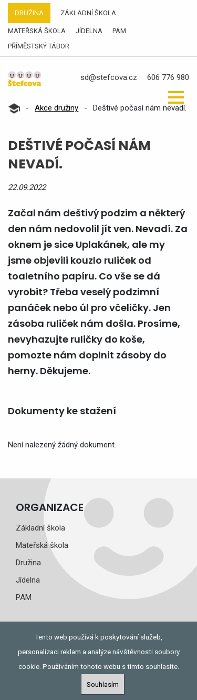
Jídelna (89, 31)
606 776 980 (168, 77)
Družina (29, 13)
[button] (176, 97)
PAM (119, 31)
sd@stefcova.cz (108, 77)
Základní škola (88, 13)
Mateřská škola (37, 31)
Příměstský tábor (38, 46)
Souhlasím (103, 684)
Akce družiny (56, 108)
